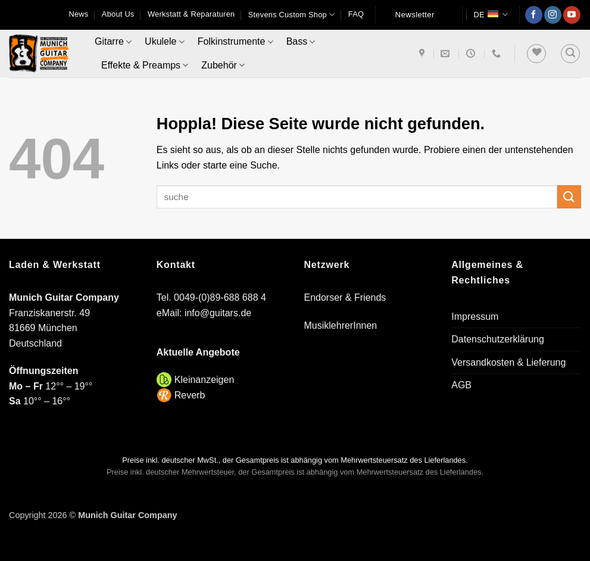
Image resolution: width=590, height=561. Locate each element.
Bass (301, 42)
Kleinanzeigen (204, 380)
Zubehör (223, 65)
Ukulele (165, 42)
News (78, 14)
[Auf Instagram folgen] (552, 15)
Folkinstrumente (235, 42)
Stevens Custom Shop (291, 14)
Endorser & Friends (345, 297)
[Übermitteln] (569, 196)
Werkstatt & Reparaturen (191, 14)
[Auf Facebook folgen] (533, 15)
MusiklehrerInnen (340, 325)
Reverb (189, 395)
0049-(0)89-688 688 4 (220, 297)
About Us (118, 14)
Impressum (474, 316)
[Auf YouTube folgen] (571, 15)
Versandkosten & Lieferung (508, 362)
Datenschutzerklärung (497, 339)
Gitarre (113, 42)
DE (490, 14)
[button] (570, 53)
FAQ (356, 14)
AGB (461, 385)
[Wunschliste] (536, 53)
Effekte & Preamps (144, 65)
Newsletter (415, 14)
